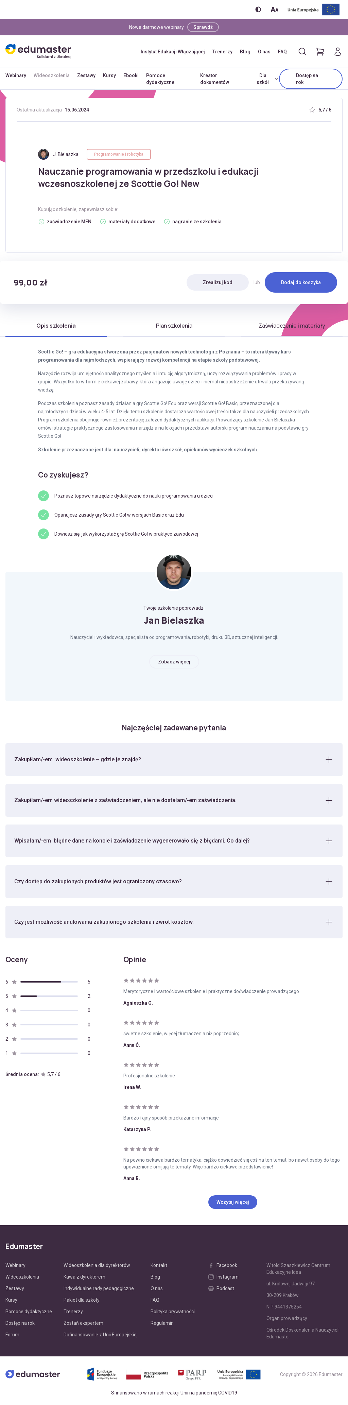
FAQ (282, 51)
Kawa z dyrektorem (84, 1277)
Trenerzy (222, 51)
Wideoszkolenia (52, 75)
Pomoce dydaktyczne (160, 79)
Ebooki (131, 75)
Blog (245, 51)
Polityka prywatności (173, 1312)
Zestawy (86, 75)
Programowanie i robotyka (118, 154)
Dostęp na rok (307, 79)
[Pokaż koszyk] (320, 51)
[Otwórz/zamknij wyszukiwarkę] (302, 51)
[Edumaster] (38, 51)
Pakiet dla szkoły (82, 1300)
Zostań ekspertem (83, 1323)
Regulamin (162, 1323)
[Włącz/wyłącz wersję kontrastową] (258, 9)
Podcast (221, 1289)
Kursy (109, 75)
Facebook (222, 1266)
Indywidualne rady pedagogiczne (99, 1289)
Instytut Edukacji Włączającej (173, 51)
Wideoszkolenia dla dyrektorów (97, 1266)
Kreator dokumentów (214, 79)
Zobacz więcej (174, 661)
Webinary (15, 75)
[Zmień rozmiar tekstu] (274, 9)
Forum (12, 1335)
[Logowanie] (338, 51)
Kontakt (159, 1266)
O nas (264, 51)
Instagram (223, 1277)
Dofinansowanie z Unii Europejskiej (101, 1335)
